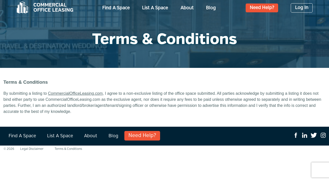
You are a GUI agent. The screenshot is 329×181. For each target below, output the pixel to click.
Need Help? (262, 8)
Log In (301, 8)
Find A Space (116, 8)
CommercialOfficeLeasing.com (75, 93)
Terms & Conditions (68, 149)
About (187, 8)
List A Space (155, 8)
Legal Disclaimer (32, 149)
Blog (211, 8)
